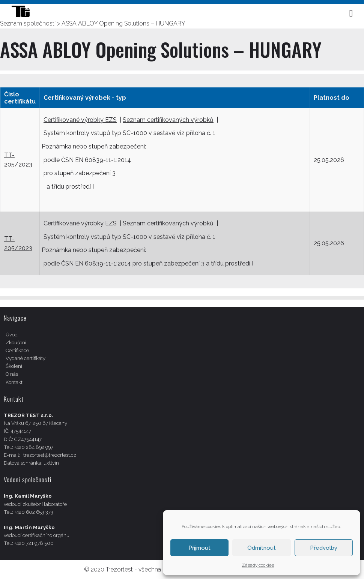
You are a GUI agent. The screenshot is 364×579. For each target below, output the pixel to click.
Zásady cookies (258, 565)
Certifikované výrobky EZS (80, 119)
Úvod (12, 335)
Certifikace (17, 350)
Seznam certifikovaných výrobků (168, 119)
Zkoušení (16, 342)
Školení (14, 366)
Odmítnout (261, 547)
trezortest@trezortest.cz (49, 455)
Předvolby (323, 547)
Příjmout (199, 547)
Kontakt (14, 382)
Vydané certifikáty (25, 358)
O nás (12, 374)
